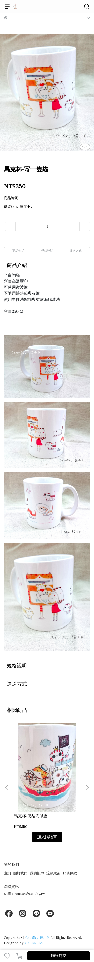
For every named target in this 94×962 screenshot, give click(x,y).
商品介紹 (18, 251)
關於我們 (20, 873)
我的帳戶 (37, 873)
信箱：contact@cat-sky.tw (24, 894)
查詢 (7, 873)
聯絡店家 (58, 956)
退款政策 (53, 873)
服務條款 (70, 873)
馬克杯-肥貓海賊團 (31, 816)
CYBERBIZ (34, 943)
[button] (87, 788)
